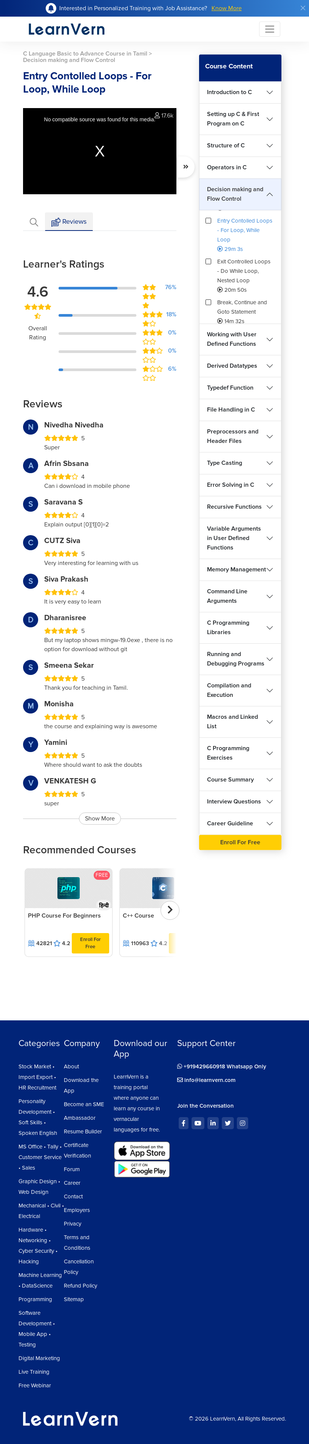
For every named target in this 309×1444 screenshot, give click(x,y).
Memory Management (236, 569)
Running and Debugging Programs (235, 658)
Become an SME (84, 1104)
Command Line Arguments (227, 596)
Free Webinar (35, 1385)
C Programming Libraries (228, 627)
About (71, 1066)
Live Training (34, 1371)
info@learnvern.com (206, 1080)
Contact (73, 1196)
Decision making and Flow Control (235, 194)
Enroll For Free (90, 943)
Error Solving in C (230, 485)
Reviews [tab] (69, 222)
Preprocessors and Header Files (232, 436)
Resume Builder (83, 1131)
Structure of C (226, 145)
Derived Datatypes (232, 366)
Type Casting (224, 463)
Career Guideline (230, 823)
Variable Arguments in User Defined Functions (234, 538)
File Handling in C (231, 409)
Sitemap (74, 1299)
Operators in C (227, 167)
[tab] (34, 221)
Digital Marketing (39, 1358)
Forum (72, 1169)
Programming (35, 1299)
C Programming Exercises (228, 752)
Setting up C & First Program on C (233, 118)
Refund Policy (80, 1285)
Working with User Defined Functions (231, 339)
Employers (77, 1210)
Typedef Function (230, 388)
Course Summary (230, 779)
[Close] (303, 8)
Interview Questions (234, 801)
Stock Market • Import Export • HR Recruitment (37, 1077)
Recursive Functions (234, 507)
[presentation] (170, 910)
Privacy (72, 1223)
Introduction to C (229, 92)
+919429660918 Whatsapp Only (221, 1066)
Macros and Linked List (232, 721)
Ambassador (80, 1117)
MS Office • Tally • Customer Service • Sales (40, 1157)
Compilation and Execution (229, 690)
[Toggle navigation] (269, 29)
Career (72, 1182)
